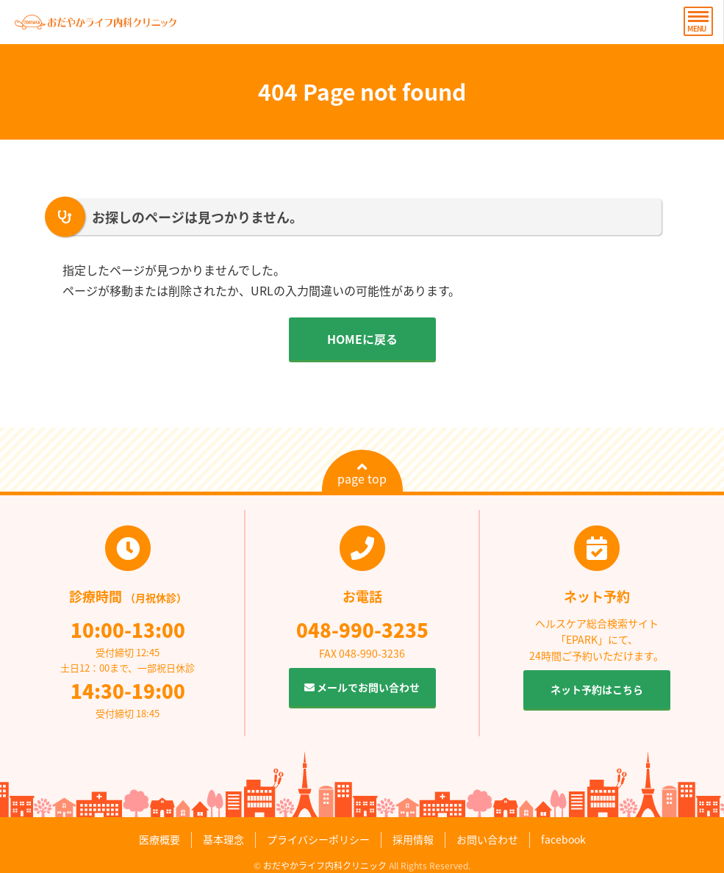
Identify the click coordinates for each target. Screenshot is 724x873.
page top (362, 474)
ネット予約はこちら (597, 689)
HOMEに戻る (362, 339)
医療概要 (159, 839)
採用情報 (413, 839)
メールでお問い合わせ (362, 687)
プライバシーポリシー (318, 839)
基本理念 (223, 839)
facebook (563, 839)
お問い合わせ (487, 839)
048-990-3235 (362, 630)
